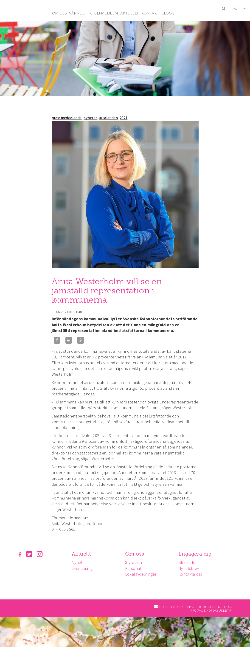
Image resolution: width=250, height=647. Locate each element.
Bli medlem (190, 562)
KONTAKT (150, 13)
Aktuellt (81, 554)
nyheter (90, 117)
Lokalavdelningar (142, 574)
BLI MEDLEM (106, 13)
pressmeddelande (67, 117)
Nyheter (79, 562)
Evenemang (82, 568)
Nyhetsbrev (190, 568)
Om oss (135, 554)
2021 (124, 117)
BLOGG (167, 13)
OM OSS (59, 13)
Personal (134, 568)
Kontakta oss (192, 574)
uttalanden (108, 117)
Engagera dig (197, 554)
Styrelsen (134, 562)
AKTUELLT (129, 13)
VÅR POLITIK (80, 13)
